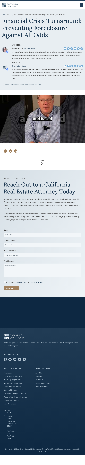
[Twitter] (10, 360)
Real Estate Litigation (11, 400)
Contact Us (40, 380)
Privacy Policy (22, 282)
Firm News (39, 376)
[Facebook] (5, 360)
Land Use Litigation (11, 404)
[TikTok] (24, 360)
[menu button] (81, 5)
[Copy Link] (42, 164)
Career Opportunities (43, 383)
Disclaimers (67, 449)
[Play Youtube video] (42, 119)
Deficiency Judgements (12, 380)
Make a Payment (42, 387)
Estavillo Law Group (19, 66)
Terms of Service (37, 282)
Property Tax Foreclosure (13, 376)
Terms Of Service (57, 449)
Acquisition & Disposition (13, 383)
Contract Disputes (10, 390)
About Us (39, 373)
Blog (11, 15)
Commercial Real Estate (12, 387)
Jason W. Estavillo (30, 49)
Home (4, 15)
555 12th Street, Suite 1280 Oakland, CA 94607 (11, 421)
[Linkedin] (20, 360)
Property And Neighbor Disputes (15, 397)
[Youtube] (15, 360)
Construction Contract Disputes (15, 394)
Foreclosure (8, 373)
